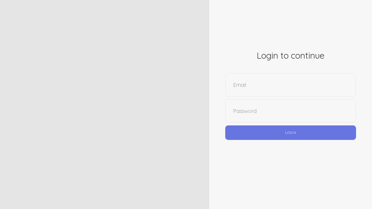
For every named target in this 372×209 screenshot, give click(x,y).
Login (290, 132)
